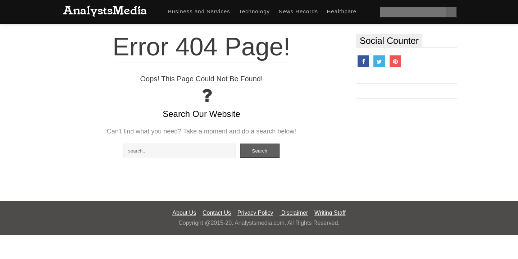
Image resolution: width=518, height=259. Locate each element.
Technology (254, 11)
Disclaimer (294, 213)
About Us (184, 213)
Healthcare (342, 11)
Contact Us (217, 213)
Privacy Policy (255, 213)
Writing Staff (330, 213)
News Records (298, 11)
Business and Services (199, 11)
